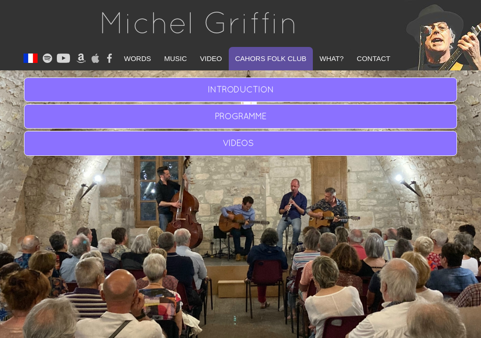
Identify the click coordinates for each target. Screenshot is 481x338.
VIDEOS (240, 143)
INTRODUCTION (241, 89)
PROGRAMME (240, 116)
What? (331, 58)
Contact (373, 58)
